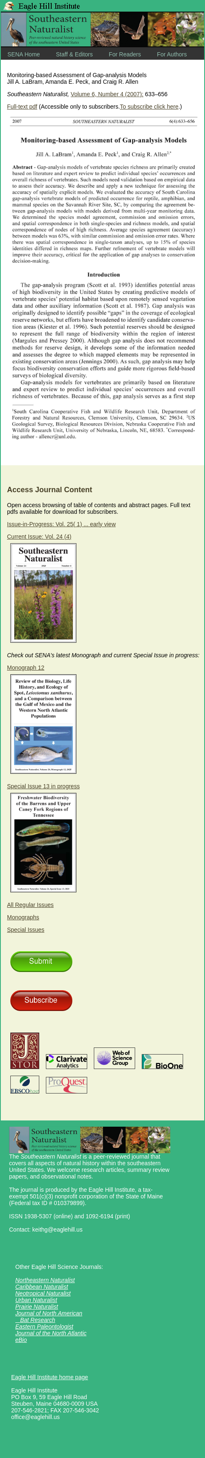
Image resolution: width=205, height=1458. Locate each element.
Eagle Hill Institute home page (49, 1377)
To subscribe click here (149, 106)
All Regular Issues (30, 905)
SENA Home (23, 54)
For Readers (125, 54)
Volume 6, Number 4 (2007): (107, 94)
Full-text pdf (22, 106)
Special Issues (25, 929)
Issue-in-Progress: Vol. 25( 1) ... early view (61, 524)
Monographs (23, 917)
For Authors (172, 54)
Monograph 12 (25, 667)
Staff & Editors (74, 54)
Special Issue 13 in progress (43, 786)
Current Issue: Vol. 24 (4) (39, 536)
